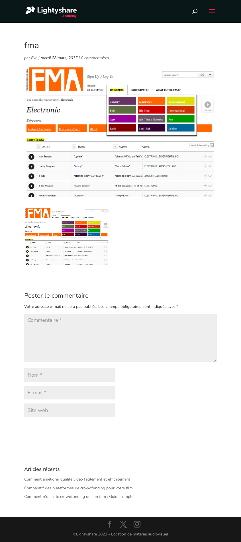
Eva (34, 58)
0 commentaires (95, 58)
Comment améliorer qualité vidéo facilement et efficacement (77, 479)
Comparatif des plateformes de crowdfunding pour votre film (78, 488)
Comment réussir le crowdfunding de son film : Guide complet (79, 496)
